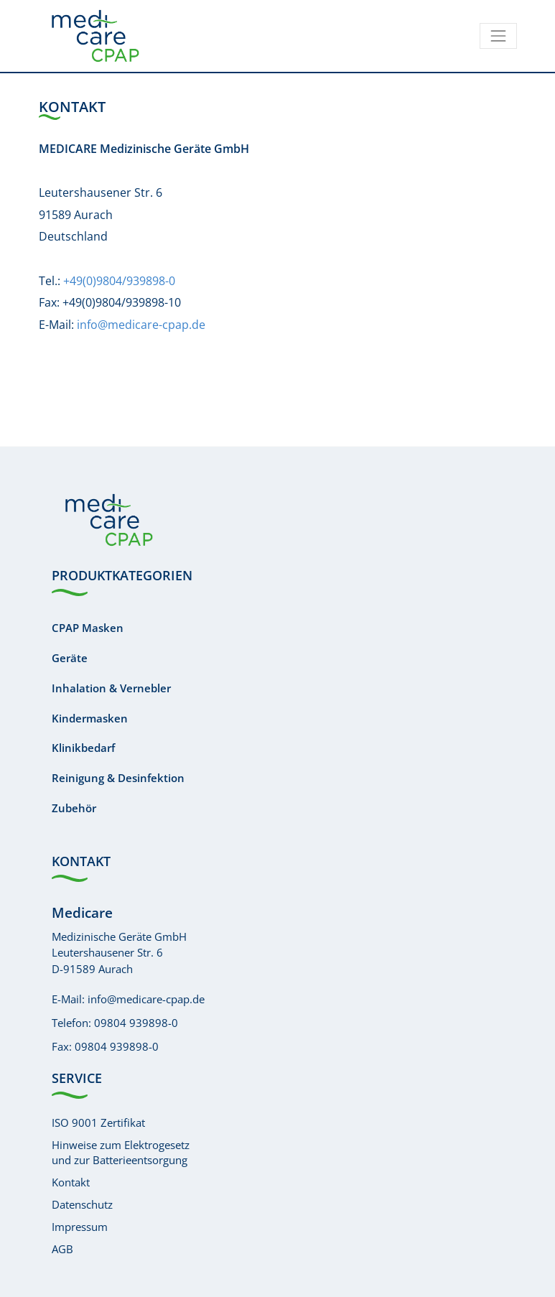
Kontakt (71, 1182)
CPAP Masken (87, 627)
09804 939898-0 (136, 1022)
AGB (62, 1249)
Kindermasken (90, 718)
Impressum (80, 1226)
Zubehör (74, 808)
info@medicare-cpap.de (141, 325)
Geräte (70, 658)
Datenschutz (82, 1204)
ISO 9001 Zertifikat (98, 1122)
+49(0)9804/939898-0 (119, 281)
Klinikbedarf (83, 747)
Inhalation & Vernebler (111, 688)
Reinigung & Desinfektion (118, 778)
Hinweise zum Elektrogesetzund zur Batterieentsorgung (121, 1152)
